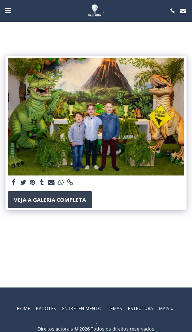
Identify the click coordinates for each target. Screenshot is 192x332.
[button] (8, 10)
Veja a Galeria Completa (50, 199)
